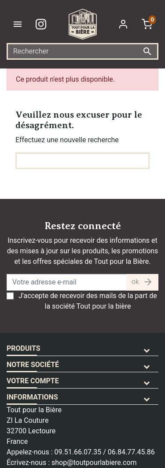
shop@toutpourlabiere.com (94, 462)
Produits (23, 348)
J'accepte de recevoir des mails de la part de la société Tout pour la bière (87, 301)
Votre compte (33, 381)
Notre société (33, 364)
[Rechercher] (82, 51)
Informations (32, 397)
